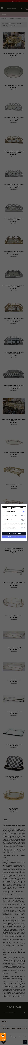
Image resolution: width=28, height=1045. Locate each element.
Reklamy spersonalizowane (11, 528)
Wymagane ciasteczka (10, 511)
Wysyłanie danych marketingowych (12, 523)
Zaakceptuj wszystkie (14, 537)
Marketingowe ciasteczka (10, 515)
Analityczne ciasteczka (10, 519)
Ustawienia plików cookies (12, 508)
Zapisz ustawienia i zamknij (14, 533)
